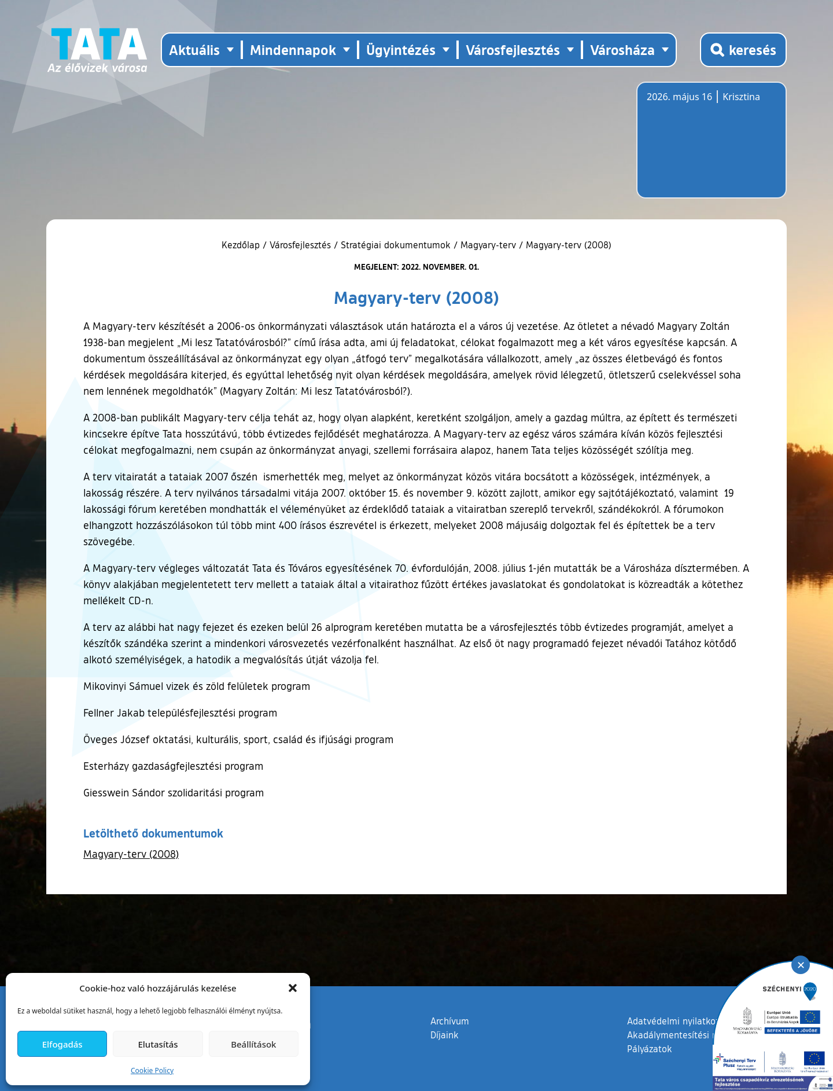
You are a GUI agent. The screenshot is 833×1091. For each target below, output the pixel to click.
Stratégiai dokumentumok (396, 245)
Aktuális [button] (194, 49)
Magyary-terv (488, 245)
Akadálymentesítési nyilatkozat (692, 1035)
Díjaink (444, 1035)
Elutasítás (158, 1044)
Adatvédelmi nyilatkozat (677, 1021)
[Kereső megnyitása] (743, 49)
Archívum (449, 1020)
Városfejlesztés (300, 245)
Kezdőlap (242, 245)
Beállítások (253, 1044)
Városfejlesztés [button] (513, 49)
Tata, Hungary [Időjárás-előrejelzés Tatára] (711, 147)
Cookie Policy (152, 1070)
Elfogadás (62, 1044)
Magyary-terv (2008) (131, 853)
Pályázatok (649, 1049)
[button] (292, 988)
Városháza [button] (622, 49)
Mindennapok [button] (293, 49)
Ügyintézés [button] (401, 49)
